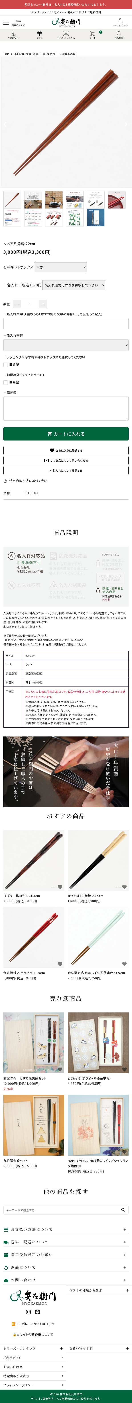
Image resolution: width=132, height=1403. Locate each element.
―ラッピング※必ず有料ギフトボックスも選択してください (44, 357)
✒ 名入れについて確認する (66, 470)
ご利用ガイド (12, 1357)
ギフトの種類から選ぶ (85, 1290)
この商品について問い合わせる (66, 460)
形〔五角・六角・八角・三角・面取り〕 (35, 54)
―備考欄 (9, 392)
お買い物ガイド (80, 1348)
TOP (6, 54)
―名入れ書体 (13, 335)
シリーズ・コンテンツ (19, 1348)
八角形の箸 (69, 54)
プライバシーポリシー (18, 1385)
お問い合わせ (12, 1367)
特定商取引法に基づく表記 (25, 480)
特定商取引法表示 (16, 1376)
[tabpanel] (66, 122)
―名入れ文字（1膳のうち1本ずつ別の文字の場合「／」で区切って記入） (53, 314)
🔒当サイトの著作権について (33, 1334)
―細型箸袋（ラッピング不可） (24, 374)
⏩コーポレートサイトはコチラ (33, 1323)
